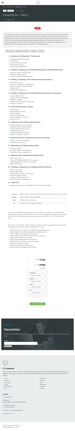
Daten (31, 284)
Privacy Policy (15, 427)
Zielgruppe (33, 51)
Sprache (32, 278)
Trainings (6, 380)
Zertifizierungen (8, 386)
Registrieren (8, 346)
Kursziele (41, 51)
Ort (30, 290)
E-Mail (9, 341)
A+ (4, 10)
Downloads (43, 378)
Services (6, 384)
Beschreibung (10, 51)
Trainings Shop (10, 7)
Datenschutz (43, 384)
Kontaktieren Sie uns (8, 413)
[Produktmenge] (43, 300)
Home (4, 7)
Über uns (42, 380)
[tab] (10, 51)
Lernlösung (32, 273)
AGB (41, 382)
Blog (5, 388)
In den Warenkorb (37, 303)
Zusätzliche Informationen (22, 51)
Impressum (43, 386)
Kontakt (42, 388)
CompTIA (10, 10)
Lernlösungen (7, 382)
